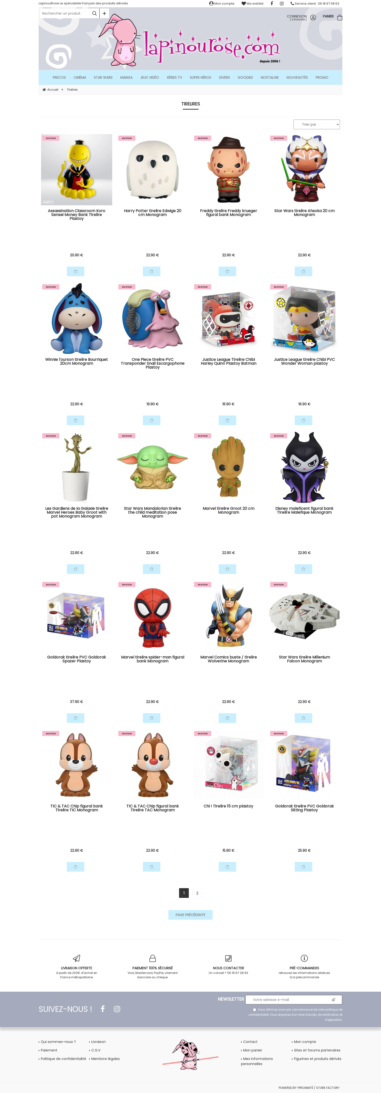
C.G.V (95, 1050)
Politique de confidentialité (63, 1058)
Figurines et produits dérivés (317, 1058)
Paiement (49, 1050)
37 (76, 701)
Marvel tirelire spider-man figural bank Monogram (152, 659)
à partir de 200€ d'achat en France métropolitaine (77, 967)
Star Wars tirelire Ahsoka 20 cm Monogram (304, 213)
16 (228, 404)
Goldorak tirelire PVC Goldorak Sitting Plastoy (304, 808)
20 (76, 255)
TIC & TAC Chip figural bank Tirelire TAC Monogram (152, 808)
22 (152, 255)
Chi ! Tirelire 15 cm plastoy (228, 806)
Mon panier (252, 1050)
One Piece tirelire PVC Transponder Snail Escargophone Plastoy (152, 364)
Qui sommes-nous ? (58, 1041)
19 (153, 404)
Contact (250, 1041)
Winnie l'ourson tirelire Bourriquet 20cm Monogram (76, 362)
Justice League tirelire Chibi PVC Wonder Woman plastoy (304, 362)
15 (228, 850)
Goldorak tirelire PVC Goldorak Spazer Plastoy (76, 659)
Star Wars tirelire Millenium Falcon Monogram (304, 659)
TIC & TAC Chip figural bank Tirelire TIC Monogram (76, 808)
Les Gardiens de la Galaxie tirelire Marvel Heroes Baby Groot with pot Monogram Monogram (76, 513)
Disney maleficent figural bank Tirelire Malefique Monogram (304, 511)
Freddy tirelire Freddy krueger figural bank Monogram (228, 213)
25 (304, 850)
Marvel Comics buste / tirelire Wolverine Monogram (228, 659)
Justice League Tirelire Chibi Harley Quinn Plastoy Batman (228, 362)
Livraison (98, 1041)
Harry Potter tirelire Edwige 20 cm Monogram (152, 213)
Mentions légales (105, 1058)
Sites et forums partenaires (317, 1050)
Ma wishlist (252, 3)
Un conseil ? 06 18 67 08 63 (228, 965)
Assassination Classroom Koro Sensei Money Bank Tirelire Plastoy (76, 215)
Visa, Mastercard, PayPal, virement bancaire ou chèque (153, 967)
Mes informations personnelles (257, 1061)
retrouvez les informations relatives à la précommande (304, 967)
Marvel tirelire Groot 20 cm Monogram (228, 511)
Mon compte (221, 3)
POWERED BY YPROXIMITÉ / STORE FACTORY (309, 1088)
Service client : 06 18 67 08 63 (315, 3)
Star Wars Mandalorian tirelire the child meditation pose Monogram (152, 513)
